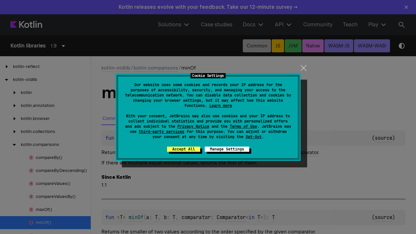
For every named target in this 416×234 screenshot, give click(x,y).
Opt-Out (254, 136)
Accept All (183, 149)
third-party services (161, 131)
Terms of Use (243, 126)
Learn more (220, 105)
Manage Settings (227, 149)
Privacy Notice (193, 126)
